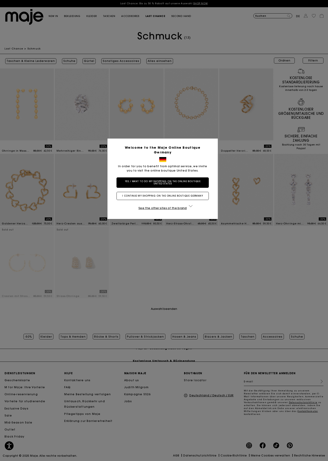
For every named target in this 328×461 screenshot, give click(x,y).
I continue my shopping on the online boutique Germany (164, 195)
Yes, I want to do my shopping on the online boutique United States (164, 182)
